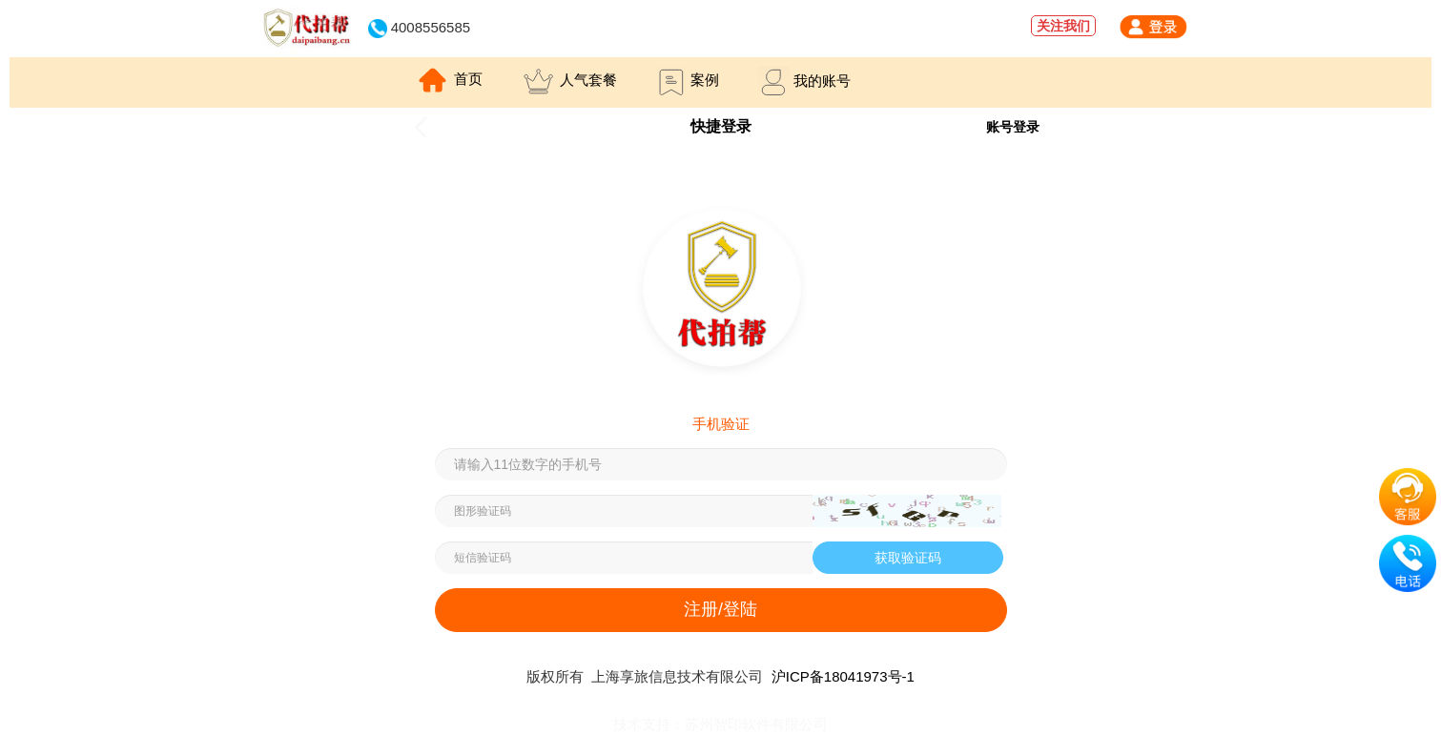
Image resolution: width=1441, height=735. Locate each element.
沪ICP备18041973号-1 (843, 676)
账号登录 (1013, 126)
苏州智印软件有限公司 (756, 724)
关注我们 (1063, 25)
